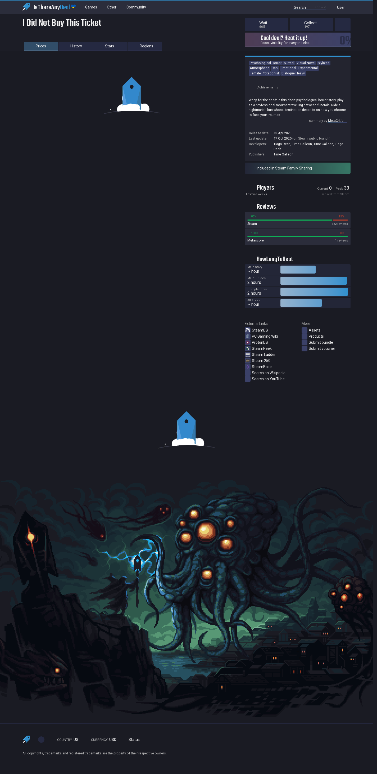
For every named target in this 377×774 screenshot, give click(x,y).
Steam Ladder (260, 354)
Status (132, 739)
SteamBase (258, 367)
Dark (275, 68)
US (65, 739)
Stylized (323, 63)
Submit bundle (317, 342)
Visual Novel (306, 63)
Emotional (288, 68)
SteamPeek (258, 348)
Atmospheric (259, 68)
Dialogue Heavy (293, 73)
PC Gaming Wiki (261, 336)
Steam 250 (257, 361)
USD (101, 739)
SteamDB (256, 330)
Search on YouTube (265, 379)
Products (313, 336)
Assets (311, 330)
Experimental (308, 68)
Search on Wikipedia (265, 373)
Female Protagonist (264, 73)
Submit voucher (318, 348)
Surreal (289, 63)
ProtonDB (256, 342)
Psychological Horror (265, 63)
